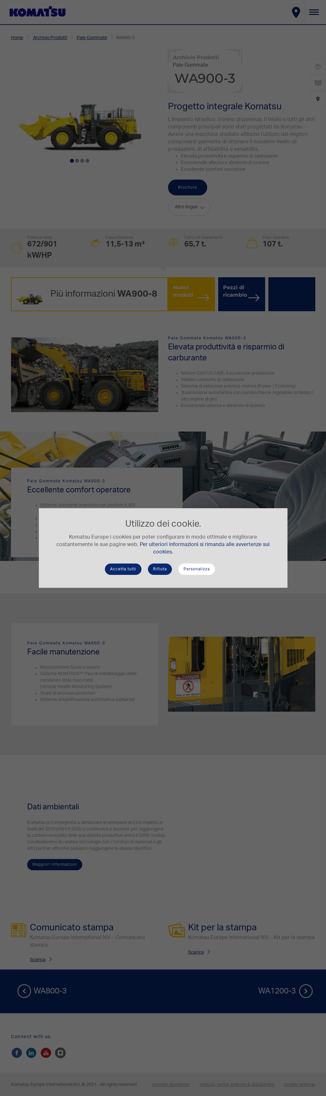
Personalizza (197, 569)
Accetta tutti (123, 569)
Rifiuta (160, 569)
